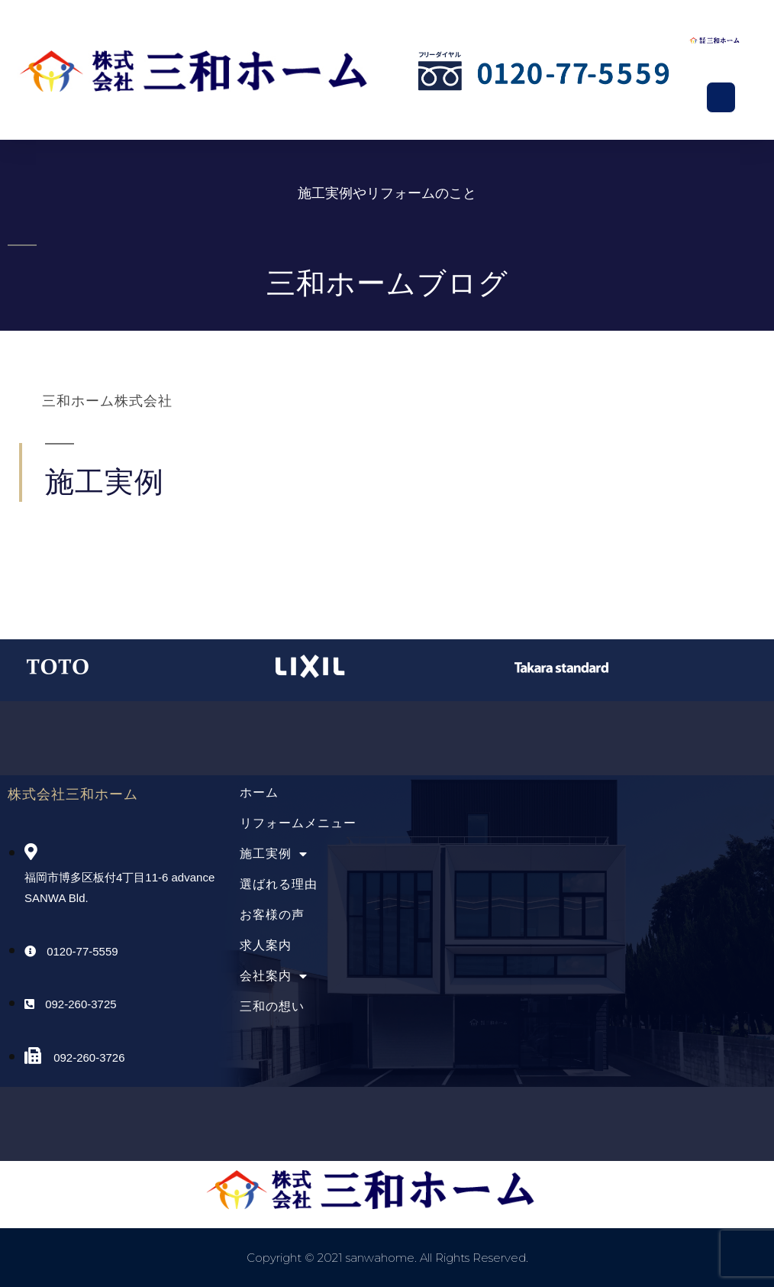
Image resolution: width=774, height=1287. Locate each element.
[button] (721, 98)
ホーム (259, 792)
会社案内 (274, 975)
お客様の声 (272, 914)
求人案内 (266, 945)
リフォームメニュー (298, 823)
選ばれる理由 (279, 884)
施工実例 (274, 853)
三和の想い (272, 1006)
